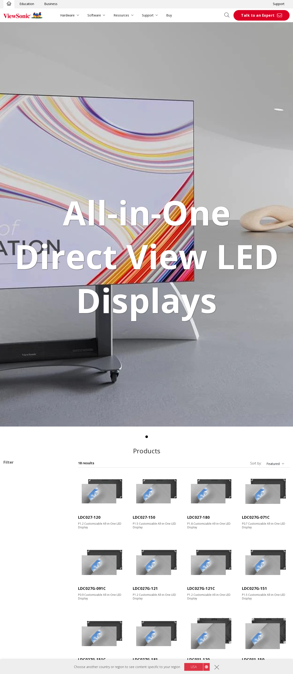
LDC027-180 (198, 517)
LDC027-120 (89, 517)
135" (14, 519)
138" (14, 526)
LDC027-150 (144, 517)
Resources (121, 15)
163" (14, 532)
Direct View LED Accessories (31, 501)
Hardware (67, 15)
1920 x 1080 (19, 556)
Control (14, 636)
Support (279, 4)
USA (194, 667)
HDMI (15, 605)
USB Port (17, 617)
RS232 (15, 648)
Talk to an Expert (258, 15)
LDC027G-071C (256, 517)
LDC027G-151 (254, 588)
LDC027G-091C (92, 588)
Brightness (17, 581)
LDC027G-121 (145, 588)
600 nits (16, 587)
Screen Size (17, 513)
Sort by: (255, 463)
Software (94, 15)
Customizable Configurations (25, 478)
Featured (273, 464)
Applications (18, 489)
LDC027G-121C (201, 588)
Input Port (16, 599)
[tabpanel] (146, 224)
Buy (169, 15)
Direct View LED (22, 495)
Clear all (62, 472)
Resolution (16, 550)
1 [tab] (146, 437)
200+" (15, 538)
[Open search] (228, 15)
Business (50, 4)
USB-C (15, 624)
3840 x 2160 (19, 569)
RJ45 (14, 642)
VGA (13, 611)
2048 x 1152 (19, 562)
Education (26, 4)
